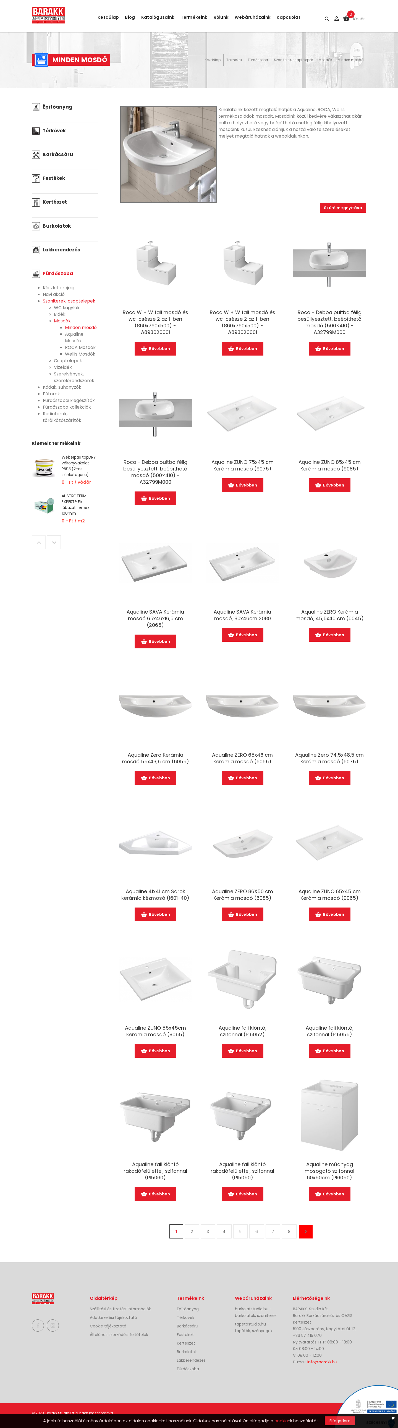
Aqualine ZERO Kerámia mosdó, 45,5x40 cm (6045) (329, 615)
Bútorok (51, 394)
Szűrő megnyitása (343, 208)
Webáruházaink (253, 17)
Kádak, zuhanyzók (62, 387)
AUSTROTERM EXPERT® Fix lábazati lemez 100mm (75, 504)
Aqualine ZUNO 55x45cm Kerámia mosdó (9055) (155, 1031)
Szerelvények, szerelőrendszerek (74, 377)
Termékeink (194, 17)
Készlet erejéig (58, 288)
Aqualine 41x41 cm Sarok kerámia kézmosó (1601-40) (155, 894)
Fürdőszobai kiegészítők (69, 400)
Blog (130, 17)
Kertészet (49, 202)
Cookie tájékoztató (108, 1326)
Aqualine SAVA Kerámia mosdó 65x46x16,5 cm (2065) (155, 618)
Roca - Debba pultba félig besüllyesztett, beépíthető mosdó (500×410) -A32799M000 (329, 322)
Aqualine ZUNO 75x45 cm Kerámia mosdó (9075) (242, 465)
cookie (281, 1421)
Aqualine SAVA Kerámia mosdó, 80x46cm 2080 (242, 615)
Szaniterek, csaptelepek (293, 59)
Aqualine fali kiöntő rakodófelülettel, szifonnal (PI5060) (155, 1171)
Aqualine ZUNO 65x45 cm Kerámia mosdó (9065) (329, 894)
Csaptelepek (68, 360)
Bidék (60, 314)
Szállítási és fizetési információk (120, 1309)
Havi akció (54, 294)
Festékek (48, 178)
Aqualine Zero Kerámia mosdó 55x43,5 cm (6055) (155, 758)
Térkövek (49, 130)
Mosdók (325, 59)
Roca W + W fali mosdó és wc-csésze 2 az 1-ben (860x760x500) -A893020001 (155, 322)
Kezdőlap (108, 17)
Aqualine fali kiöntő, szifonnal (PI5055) (330, 1031)
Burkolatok (51, 226)
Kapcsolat (288, 17)
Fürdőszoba (258, 59)
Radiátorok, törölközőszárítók (62, 417)
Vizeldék (63, 367)
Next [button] (54, 542)
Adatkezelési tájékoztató (113, 1317)
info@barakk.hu (322, 1362)
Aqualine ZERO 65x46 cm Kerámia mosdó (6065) (242, 758)
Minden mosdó (350, 59)
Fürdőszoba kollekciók (67, 407)
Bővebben (155, 349)
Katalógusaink (158, 17)
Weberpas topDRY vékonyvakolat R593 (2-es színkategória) (79, 465)
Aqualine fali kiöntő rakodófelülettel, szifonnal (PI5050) (242, 1171)
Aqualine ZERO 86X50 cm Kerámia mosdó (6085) (242, 894)
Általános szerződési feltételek (119, 1334)
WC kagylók (67, 307)
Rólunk (221, 17)
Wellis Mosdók (80, 354)
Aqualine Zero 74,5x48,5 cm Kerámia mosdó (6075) (329, 758)
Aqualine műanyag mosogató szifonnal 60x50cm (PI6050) (329, 1171)
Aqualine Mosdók (74, 337)
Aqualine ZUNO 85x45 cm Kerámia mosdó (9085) (329, 465)
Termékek (234, 59)
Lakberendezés (56, 249)
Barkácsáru (52, 154)
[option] (65, 473)
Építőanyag (52, 107)
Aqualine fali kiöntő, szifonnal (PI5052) (242, 1031)
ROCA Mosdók (80, 347)
